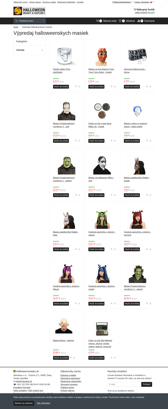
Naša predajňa (20, 390)
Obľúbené (125, 20)
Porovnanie (145, 20)
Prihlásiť (146, 384)
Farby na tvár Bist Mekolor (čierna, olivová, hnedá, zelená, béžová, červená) (100, 343)
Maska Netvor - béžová (63, 340)
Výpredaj (20, 50)
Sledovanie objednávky (66, 2)
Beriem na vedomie (24, 403)
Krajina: (144, 2)
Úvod (15, 27)
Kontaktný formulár (22, 387)
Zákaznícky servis (20, 2)
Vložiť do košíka (61, 87)
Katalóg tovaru (30, 21)
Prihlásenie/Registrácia (122, 2)
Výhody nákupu (35, 2)
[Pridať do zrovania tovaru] (79, 86)
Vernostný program (69, 384)
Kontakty (80, 2)
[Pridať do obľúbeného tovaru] (76, 86)
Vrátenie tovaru (67, 387)
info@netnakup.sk (24, 381)
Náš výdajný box (35, 390)
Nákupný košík (105, 20)
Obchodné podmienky (70, 378)
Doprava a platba (49, 2)
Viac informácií (43, 403)
